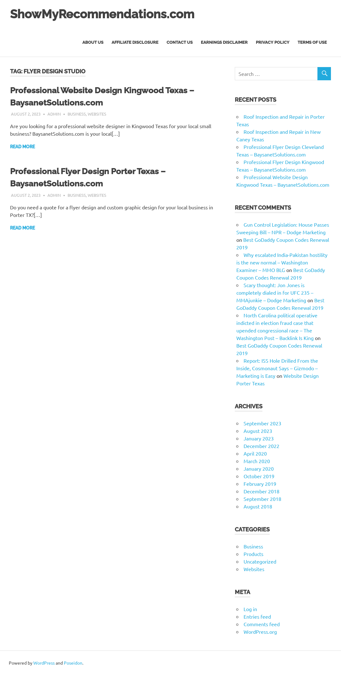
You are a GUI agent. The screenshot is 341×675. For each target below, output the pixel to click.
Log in (250, 609)
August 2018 (258, 506)
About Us (92, 42)
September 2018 (262, 499)
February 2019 (260, 483)
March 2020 (257, 461)
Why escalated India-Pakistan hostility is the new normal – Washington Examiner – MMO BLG (281, 262)
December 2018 (261, 491)
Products (253, 554)
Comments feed (262, 624)
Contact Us (180, 42)
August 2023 (258, 431)
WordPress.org (260, 631)
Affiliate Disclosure (135, 42)
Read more (22, 146)
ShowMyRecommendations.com (102, 14)
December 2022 (261, 446)
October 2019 (259, 476)
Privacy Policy (272, 42)
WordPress (44, 663)
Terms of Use (312, 42)
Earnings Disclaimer (224, 42)
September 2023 (262, 423)
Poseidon (73, 663)
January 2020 (259, 468)
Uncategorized (260, 561)
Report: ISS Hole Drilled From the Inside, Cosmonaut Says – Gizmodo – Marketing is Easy (277, 368)
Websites (97, 113)
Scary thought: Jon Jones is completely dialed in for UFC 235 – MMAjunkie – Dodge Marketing (274, 292)
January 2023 (259, 438)
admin (54, 113)
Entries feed (257, 616)
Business (77, 113)
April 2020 (255, 453)
